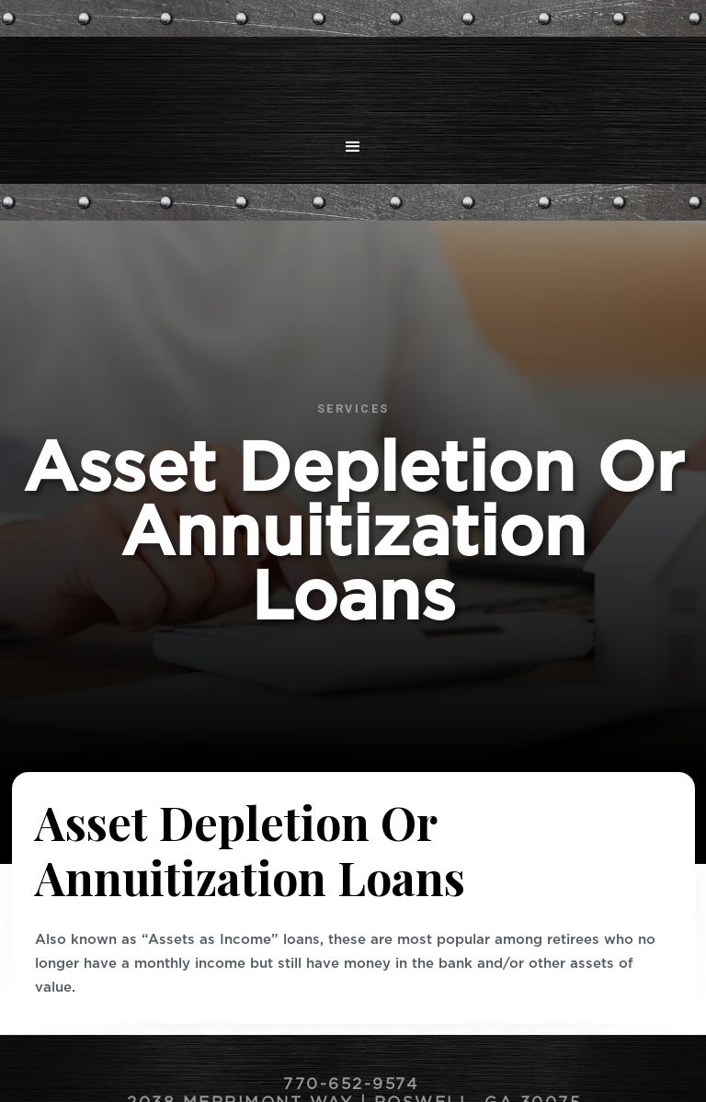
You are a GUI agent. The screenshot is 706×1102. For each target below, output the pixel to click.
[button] (353, 147)
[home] (353, 78)
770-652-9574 (354, 1084)
